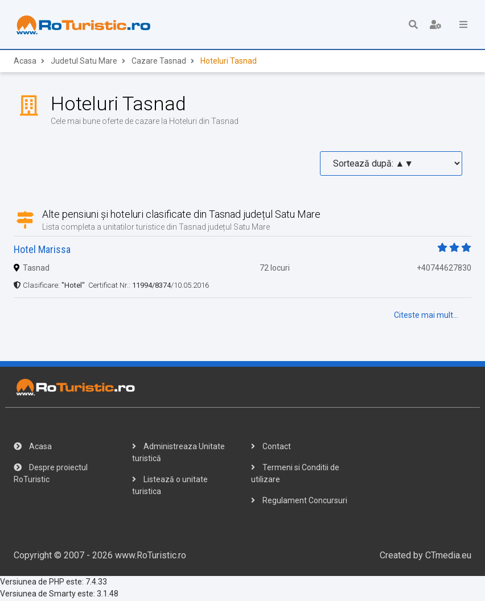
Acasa (25, 62)
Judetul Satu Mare (84, 62)
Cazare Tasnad (158, 62)
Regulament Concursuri (299, 501)
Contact (271, 447)
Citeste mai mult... (426, 316)
